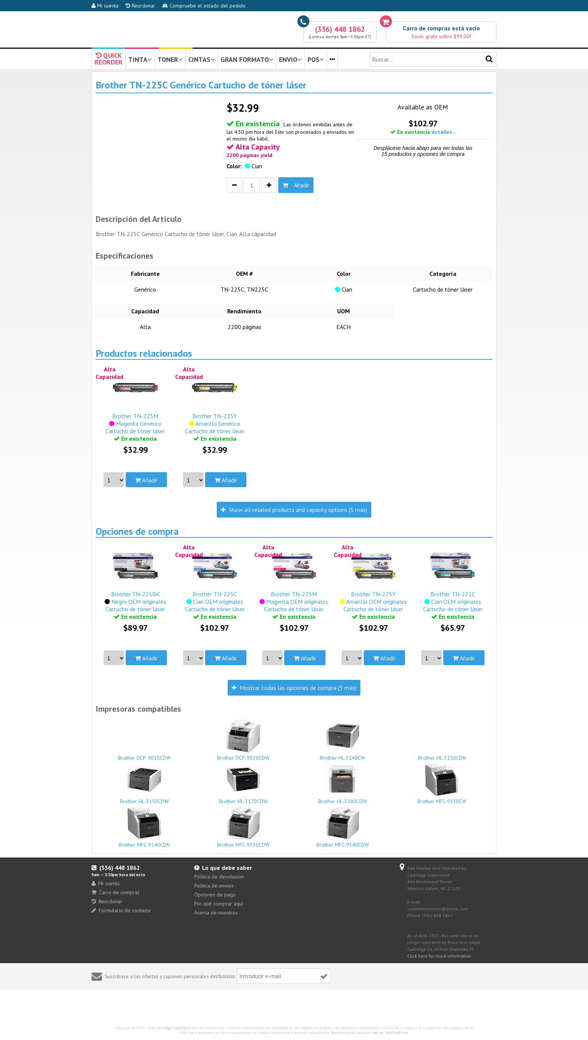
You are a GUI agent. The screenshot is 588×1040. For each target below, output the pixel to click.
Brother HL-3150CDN (442, 754)
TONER (170, 59)
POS (316, 59)
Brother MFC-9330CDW (243, 827)
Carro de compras (116, 892)
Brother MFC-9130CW (442, 784)
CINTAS (201, 59)
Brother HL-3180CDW (343, 784)
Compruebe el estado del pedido (204, 5)
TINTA (140, 59)
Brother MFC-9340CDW (343, 827)
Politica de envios (214, 885)
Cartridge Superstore (173, 1027)
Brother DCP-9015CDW (144, 754)
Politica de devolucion (219, 876)
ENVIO (290, 59)
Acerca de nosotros (216, 912)
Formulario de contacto (121, 910)
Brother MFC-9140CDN (144, 827)
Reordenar (140, 5)
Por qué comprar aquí (218, 903)
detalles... (443, 132)
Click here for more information (439, 956)
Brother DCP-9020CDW (243, 740)
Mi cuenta (105, 5)
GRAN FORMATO (246, 59)
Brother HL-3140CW (343, 740)
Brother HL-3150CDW (144, 784)
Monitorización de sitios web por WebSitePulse (369, 1032)
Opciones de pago (215, 894)
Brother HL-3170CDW (243, 784)
